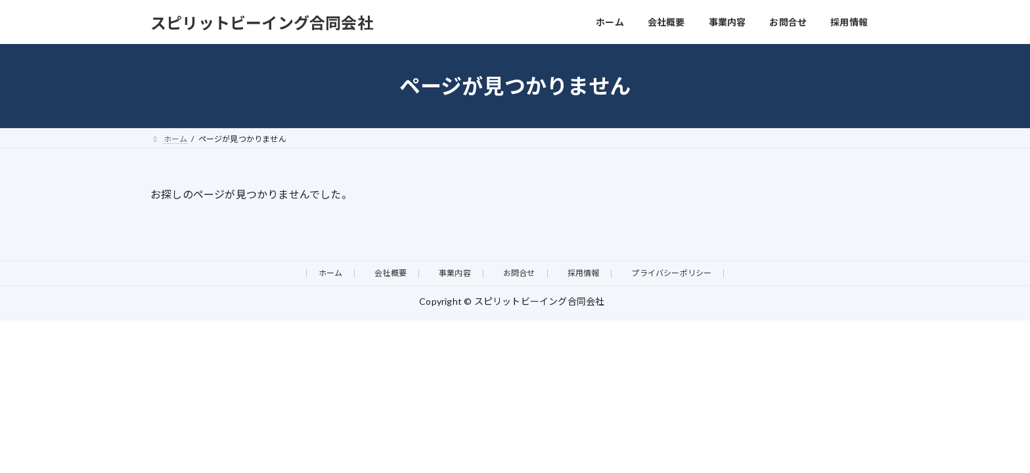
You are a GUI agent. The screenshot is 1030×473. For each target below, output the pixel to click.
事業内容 (455, 273)
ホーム (331, 273)
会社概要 (390, 273)
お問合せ (519, 273)
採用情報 (584, 273)
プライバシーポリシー (671, 273)
